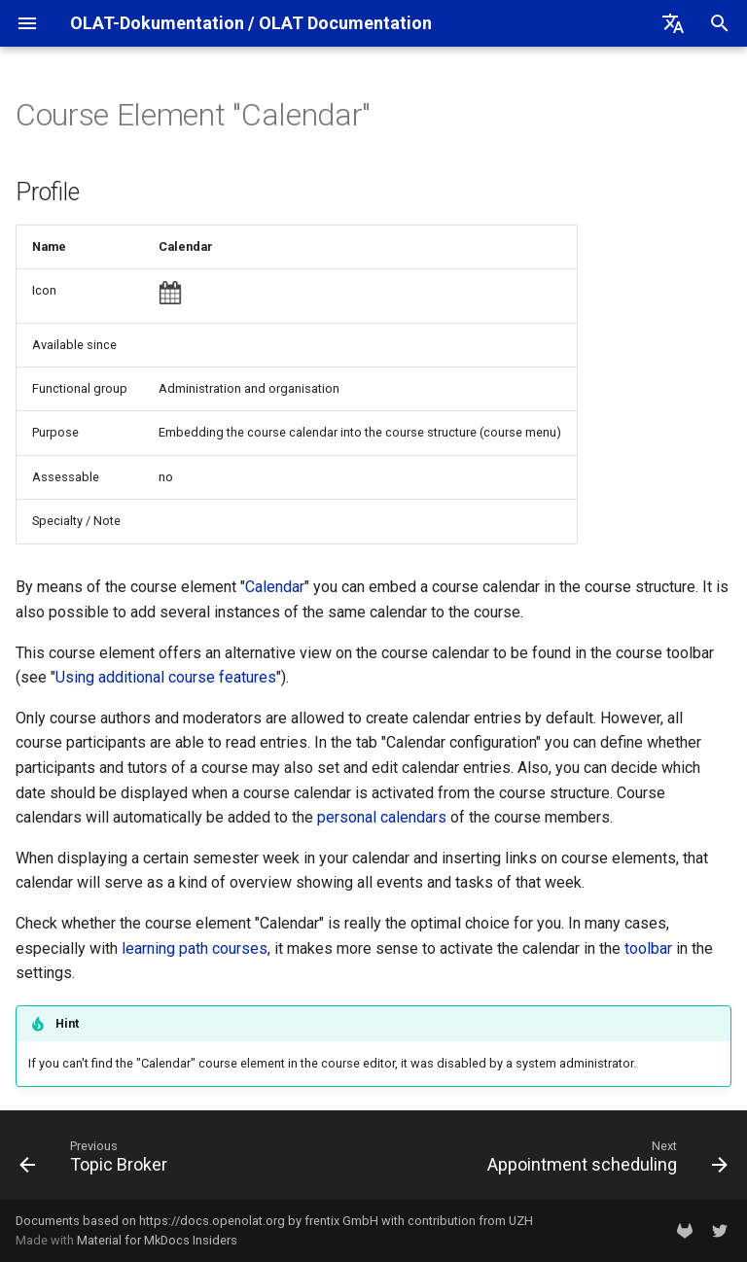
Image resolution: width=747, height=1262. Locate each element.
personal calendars (381, 817)
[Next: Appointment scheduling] (604, 1161)
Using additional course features (165, 677)
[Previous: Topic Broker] (97, 1161)
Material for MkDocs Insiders (157, 1240)
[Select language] (673, 23)
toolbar (648, 948)
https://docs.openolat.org (212, 1220)
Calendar (274, 587)
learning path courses (194, 948)
